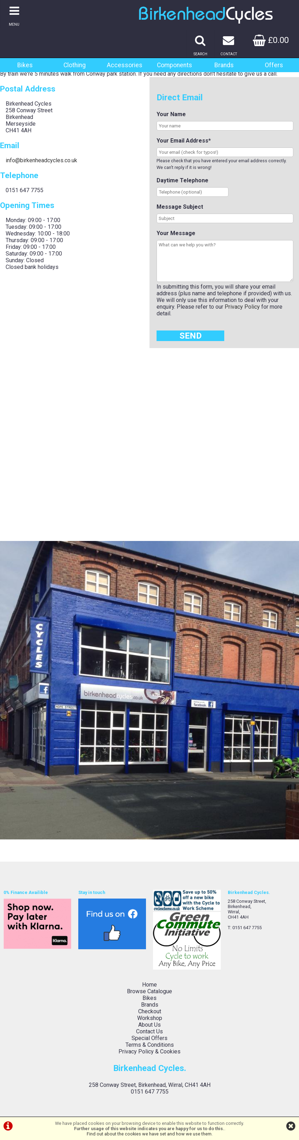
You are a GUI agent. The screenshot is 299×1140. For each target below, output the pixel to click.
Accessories (124, 65)
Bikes (25, 65)
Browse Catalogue (149, 991)
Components (174, 65)
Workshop (149, 1018)
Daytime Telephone (182, 180)
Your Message (176, 233)
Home (149, 984)
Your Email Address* (184, 140)
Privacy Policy (242, 306)
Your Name (171, 114)
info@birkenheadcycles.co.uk (41, 160)
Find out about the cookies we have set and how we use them (149, 1133)
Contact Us (149, 1031)
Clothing (74, 65)
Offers (274, 65)
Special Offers (149, 1038)
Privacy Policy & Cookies (149, 1051)
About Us (149, 1024)
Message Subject (180, 206)
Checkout (149, 1011)
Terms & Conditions (150, 1044)
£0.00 (271, 40)
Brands (224, 65)
